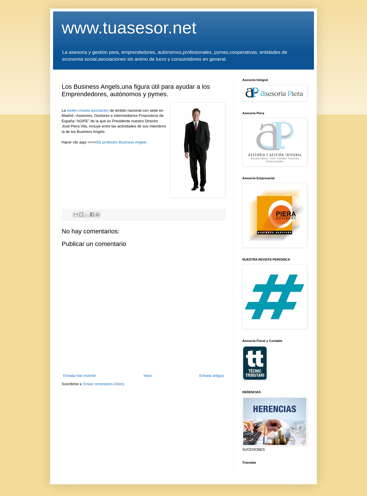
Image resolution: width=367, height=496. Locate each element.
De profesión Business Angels (121, 142)
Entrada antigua (211, 376)
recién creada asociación (88, 110)
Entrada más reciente (79, 376)
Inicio (148, 376)
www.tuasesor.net (129, 27)
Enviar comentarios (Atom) (103, 384)
